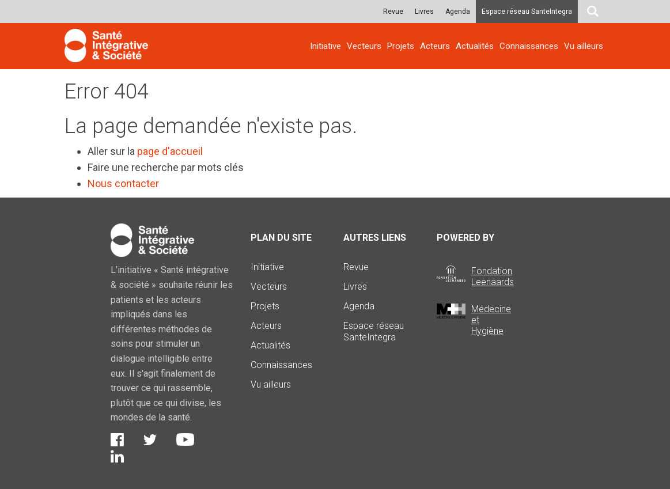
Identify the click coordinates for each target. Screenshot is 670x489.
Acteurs (435, 46)
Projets (400, 46)
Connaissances (528, 46)
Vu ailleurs (583, 46)
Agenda (457, 11)
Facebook (117, 439)
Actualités (475, 46)
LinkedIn (117, 456)
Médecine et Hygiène (491, 320)
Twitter (150, 439)
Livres (424, 11)
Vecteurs (364, 46)
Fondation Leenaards (492, 276)
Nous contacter (123, 183)
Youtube (185, 439)
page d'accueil (170, 151)
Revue (393, 11)
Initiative (325, 46)
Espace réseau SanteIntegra (527, 11)
